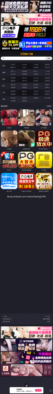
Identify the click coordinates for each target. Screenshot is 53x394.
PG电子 (13, 64)
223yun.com (26, 54)
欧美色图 (36, 84)
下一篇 (46, 319)
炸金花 (24, 67)
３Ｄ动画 (47, 71)
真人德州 (24, 64)
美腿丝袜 (13, 87)
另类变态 (47, 81)
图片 (3, 86)
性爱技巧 (47, 94)
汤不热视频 (47, 98)
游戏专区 (47, 64)
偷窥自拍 (13, 84)
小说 (3, 92)
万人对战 (36, 64)
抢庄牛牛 (47, 67)
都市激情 (13, 91)
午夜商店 (24, 98)
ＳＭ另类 (47, 74)
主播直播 (36, 74)
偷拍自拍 (24, 78)
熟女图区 (36, 87)
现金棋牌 (36, 67)
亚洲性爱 (13, 78)
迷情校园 (13, 94)
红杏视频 (13, 101)
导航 (3, 99)
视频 (3, 72)
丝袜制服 (24, 74)
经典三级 (24, 81)
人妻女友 (36, 91)
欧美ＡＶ (36, 71)
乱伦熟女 (36, 81)
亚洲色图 (24, 84)
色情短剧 (24, 101)
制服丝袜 (13, 81)
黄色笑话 (36, 94)
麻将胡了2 (13, 67)
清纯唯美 (24, 87)
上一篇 (7, 319)
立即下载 (38, 390)
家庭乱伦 (24, 91)
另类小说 (24, 94)
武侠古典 (47, 91)
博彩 (3, 66)
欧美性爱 (47, 78)
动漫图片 (47, 84)
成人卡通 (36, 78)
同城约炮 (13, 98)
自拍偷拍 (24, 71)
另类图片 (47, 87)
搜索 (49, 58)
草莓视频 (36, 98)
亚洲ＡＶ (13, 71)
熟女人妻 (13, 74)
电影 (3, 79)
